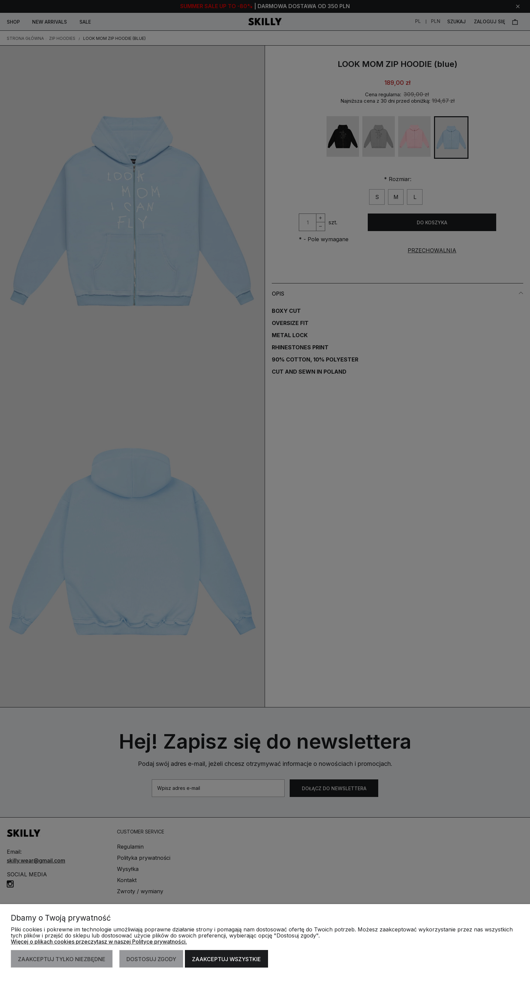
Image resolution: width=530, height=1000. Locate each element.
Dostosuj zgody (151, 959)
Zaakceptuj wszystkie (226, 959)
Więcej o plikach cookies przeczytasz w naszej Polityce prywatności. (99, 941)
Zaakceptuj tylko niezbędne (61, 959)
